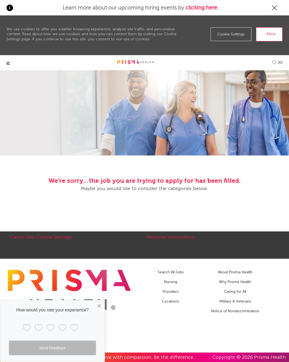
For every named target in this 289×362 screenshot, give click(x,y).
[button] (231, 34)
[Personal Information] (170, 240)
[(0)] (277, 62)
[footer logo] (69, 290)
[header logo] (136, 62)
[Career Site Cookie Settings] (41, 240)
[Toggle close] (8, 63)
